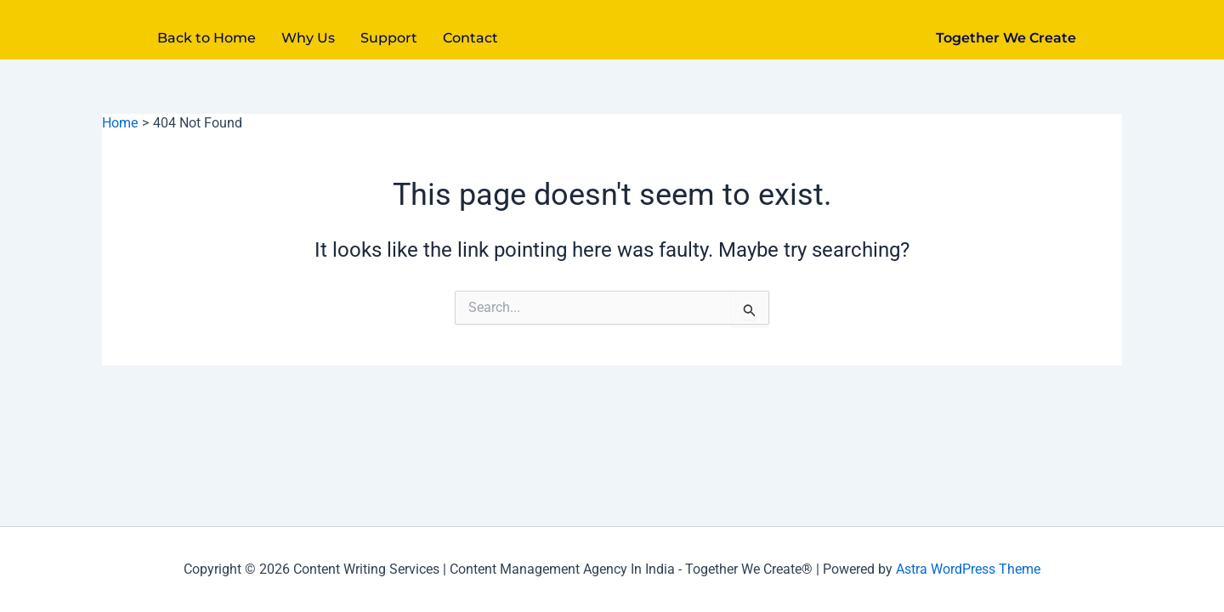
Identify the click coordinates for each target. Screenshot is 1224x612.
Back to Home (206, 38)
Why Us (308, 38)
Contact (470, 38)
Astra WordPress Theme (968, 569)
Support (388, 38)
